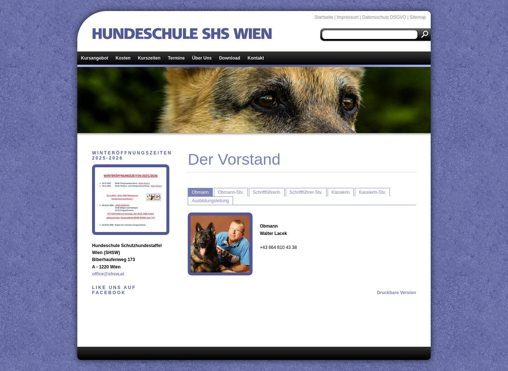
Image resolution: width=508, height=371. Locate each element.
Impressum (348, 17)
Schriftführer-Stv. (306, 192)
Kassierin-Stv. (372, 192)
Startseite (323, 17)
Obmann (200, 192)
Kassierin (341, 192)
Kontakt (256, 58)
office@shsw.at (108, 274)
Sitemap (418, 17)
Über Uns (202, 58)
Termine (176, 58)
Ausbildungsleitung (210, 200)
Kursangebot (94, 58)
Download (229, 58)
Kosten (123, 58)
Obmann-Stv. (231, 192)
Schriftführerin (267, 192)
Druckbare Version (396, 292)
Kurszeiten (149, 58)
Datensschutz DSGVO (384, 17)
